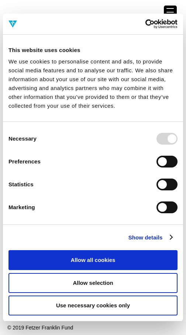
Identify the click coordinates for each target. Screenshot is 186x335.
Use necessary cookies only (93, 305)
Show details (145, 237)
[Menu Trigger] (170, 12)
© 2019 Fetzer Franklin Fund (40, 328)
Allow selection (93, 283)
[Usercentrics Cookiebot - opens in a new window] (145, 24)
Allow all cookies (93, 260)
